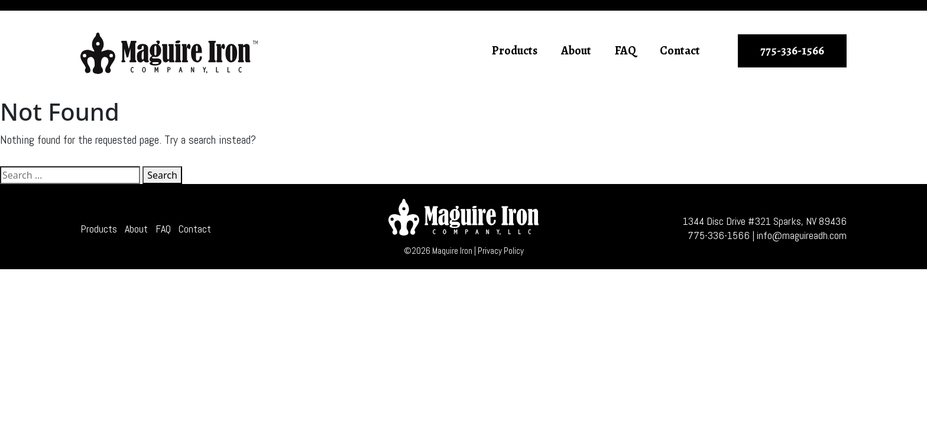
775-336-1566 (792, 51)
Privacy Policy (501, 250)
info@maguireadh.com (802, 235)
